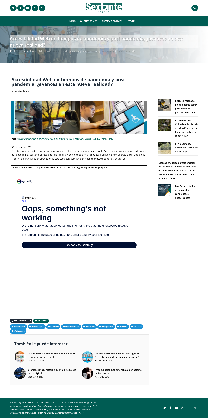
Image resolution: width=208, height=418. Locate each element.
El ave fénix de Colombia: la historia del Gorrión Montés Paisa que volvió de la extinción (186, 128)
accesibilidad (19, 326)
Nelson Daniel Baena (27, 138)
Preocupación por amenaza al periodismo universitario (118, 371)
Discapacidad (107, 326)
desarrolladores (72, 326)
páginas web (19, 331)
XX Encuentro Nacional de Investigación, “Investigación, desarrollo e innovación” (117, 355)
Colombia (54, 326)
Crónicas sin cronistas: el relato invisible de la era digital (52, 371)
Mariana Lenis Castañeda (52, 138)
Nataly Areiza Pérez (103, 138)
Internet (123, 326)
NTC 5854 (138, 326)
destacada (90, 326)
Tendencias (22, 51)
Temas (131, 21)
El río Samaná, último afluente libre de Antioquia (186, 147)
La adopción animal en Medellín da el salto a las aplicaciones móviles (52, 355)
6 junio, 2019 (102, 377)
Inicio (72, 21)
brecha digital (38, 326)
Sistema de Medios (112, 21)
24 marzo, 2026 (36, 360)
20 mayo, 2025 (35, 377)
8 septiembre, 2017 (104, 360)
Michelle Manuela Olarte (78, 138)
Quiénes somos (88, 21)
